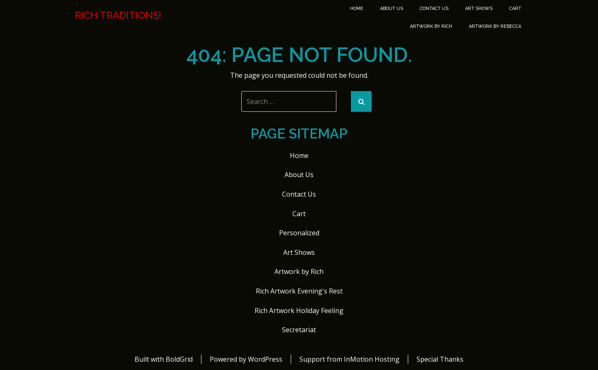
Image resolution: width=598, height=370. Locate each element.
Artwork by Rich (431, 26)
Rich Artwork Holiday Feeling (299, 310)
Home (356, 8)
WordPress (265, 359)
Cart (515, 8)
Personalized (299, 232)
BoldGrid (179, 359)
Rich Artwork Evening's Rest (299, 291)
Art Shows (479, 8)
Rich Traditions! (118, 15)
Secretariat (299, 329)
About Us (391, 8)
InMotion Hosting (371, 359)
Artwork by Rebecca (495, 26)
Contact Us (434, 8)
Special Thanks (440, 359)
